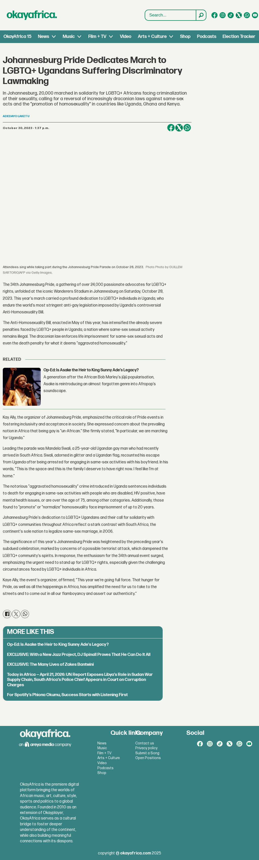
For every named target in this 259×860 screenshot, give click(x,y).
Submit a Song (147, 753)
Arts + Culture (152, 36)
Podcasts (206, 36)
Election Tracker (239, 36)
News (43, 36)
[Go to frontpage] (32, 15)
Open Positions (148, 758)
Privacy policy (146, 748)
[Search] (201, 15)
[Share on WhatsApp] (187, 128)
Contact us (144, 743)
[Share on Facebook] (171, 128)
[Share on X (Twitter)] (179, 128)
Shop (185, 36)
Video (125, 36)
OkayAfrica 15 (17, 36)
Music (69, 36)
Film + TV (97, 36)
